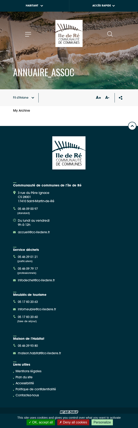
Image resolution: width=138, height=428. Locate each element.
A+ (98, 98)
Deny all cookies (73, 422)
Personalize (102, 422)
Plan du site (24, 377)
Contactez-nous (27, 395)
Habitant (34, 6)
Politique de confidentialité (36, 389)
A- (107, 98)
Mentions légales (28, 371)
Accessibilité (25, 383)
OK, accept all (41, 422)
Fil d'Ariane (23, 97)
